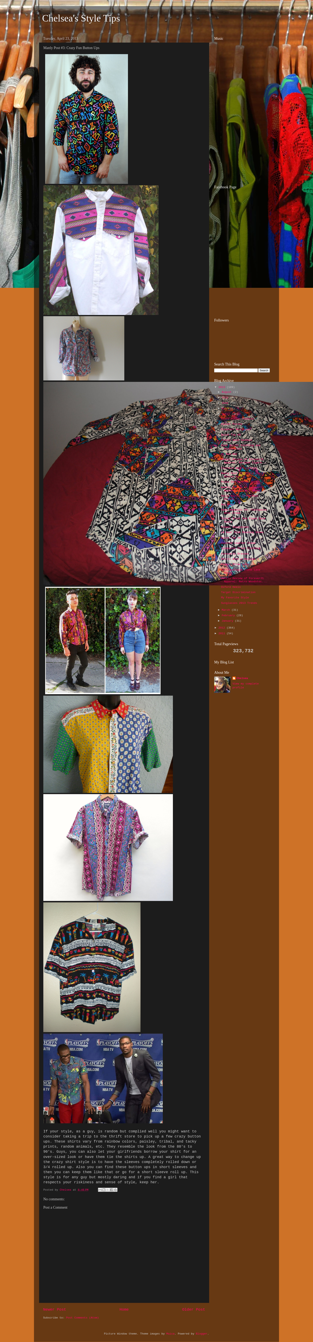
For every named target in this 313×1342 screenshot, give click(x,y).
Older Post (193, 1309)
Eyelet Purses (231, 424)
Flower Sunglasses (235, 527)
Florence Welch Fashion (239, 468)
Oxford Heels (231, 587)
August (227, 392)
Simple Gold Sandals (236, 440)
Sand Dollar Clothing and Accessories (240, 447)
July (226, 397)
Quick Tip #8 (231, 537)
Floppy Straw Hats (235, 564)
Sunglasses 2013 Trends (239, 603)
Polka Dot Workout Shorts (240, 481)
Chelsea (242, 678)
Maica (170, 1333)
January (228, 620)
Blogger (201, 1333)
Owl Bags (227, 504)
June (226, 403)
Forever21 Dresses (235, 553)
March (227, 610)
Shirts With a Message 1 (240, 559)
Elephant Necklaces (236, 429)
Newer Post (54, 1309)
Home (124, 1309)
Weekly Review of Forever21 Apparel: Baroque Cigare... (244, 461)
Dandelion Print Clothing (240, 548)
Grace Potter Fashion (237, 418)
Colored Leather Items (238, 543)
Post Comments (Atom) (82, 1317)
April (227, 414)
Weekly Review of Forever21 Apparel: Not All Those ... (244, 489)
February (229, 615)
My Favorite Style (235, 597)
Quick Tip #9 (231, 434)
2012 (222, 627)
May (225, 408)
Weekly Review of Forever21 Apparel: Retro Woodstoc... (244, 580)
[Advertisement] (239, 152)
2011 (222, 633)
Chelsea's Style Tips (81, 18)
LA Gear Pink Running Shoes (242, 532)
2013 (222, 387)
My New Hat (229, 454)
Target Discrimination (238, 592)
